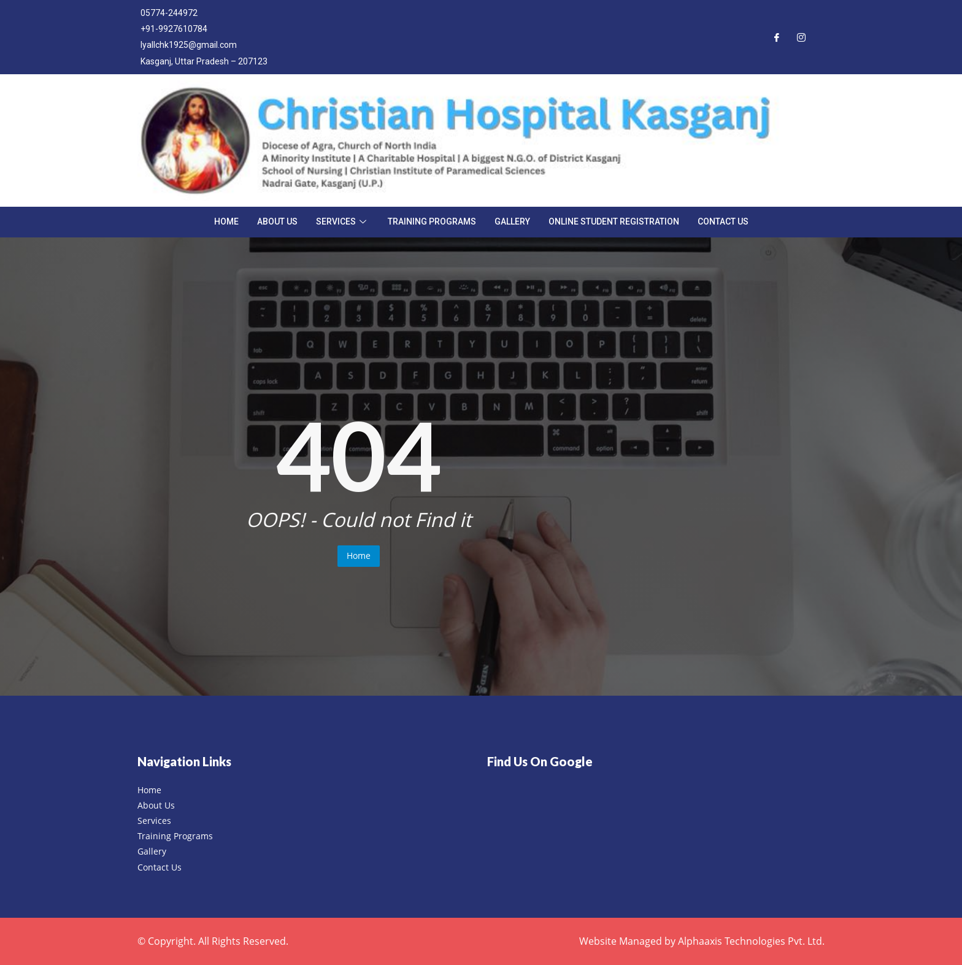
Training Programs (432, 221)
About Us (277, 221)
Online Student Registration (613, 221)
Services (342, 221)
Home (226, 221)
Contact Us (723, 221)
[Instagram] (801, 37)
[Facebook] (777, 37)
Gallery (512, 221)
